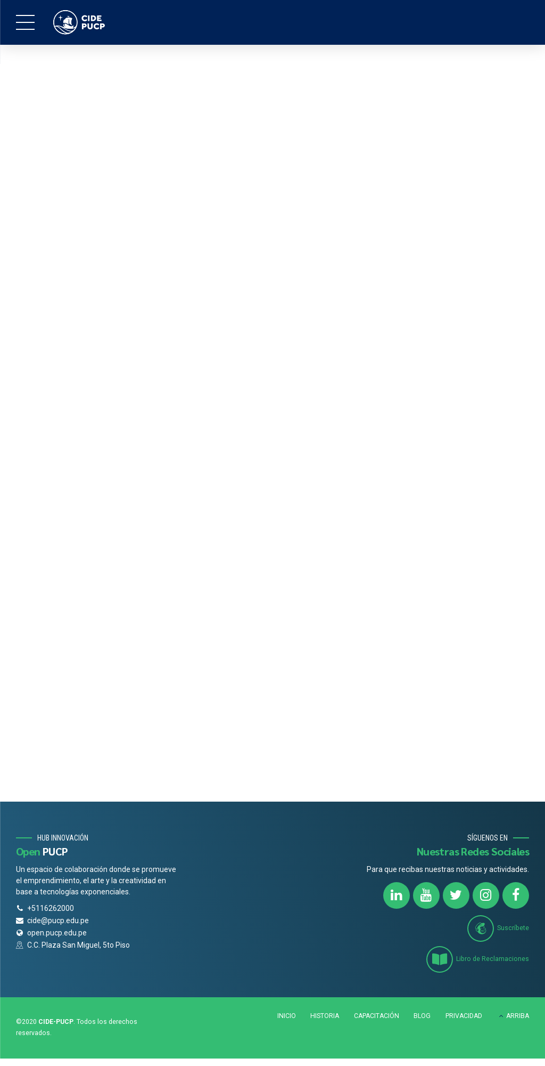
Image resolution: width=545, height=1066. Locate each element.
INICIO (286, 1017)
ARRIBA (517, 1017)
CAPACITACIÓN (376, 1017)
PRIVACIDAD (463, 1017)
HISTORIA (324, 1017)
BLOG (422, 1017)
